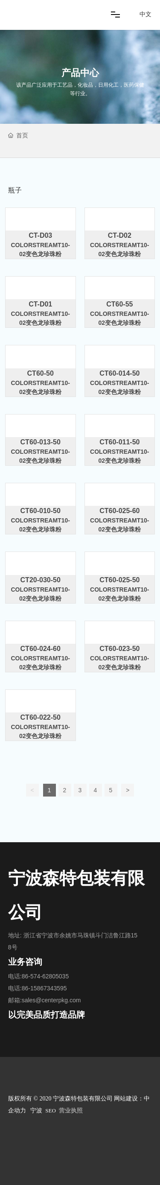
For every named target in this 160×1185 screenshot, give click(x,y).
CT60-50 (40, 373)
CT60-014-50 (119, 373)
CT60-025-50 (119, 580)
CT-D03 (40, 235)
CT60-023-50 (119, 648)
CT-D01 (40, 304)
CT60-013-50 (40, 442)
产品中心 (80, 73)
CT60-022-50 (40, 717)
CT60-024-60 (40, 648)
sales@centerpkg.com (51, 1000)
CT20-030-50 (40, 580)
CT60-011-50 (119, 442)
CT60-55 (119, 304)
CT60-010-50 (40, 510)
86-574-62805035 (45, 976)
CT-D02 (119, 235)
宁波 (36, 1110)
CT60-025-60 (119, 510)
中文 (145, 14)
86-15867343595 (44, 988)
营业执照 (71, 1110)
